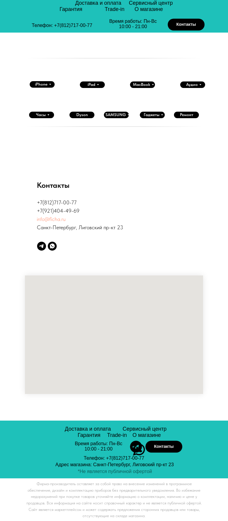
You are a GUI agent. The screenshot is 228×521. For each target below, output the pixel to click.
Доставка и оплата (98, 3)
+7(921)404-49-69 (58, 211)
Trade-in (114, 9)
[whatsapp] (52, 246)
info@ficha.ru (51, 219)
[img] (41, 15)
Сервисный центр (151, 3)
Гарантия (71, 9)
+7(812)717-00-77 (73, 25)
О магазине (148, 9)
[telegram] (41, 246)
